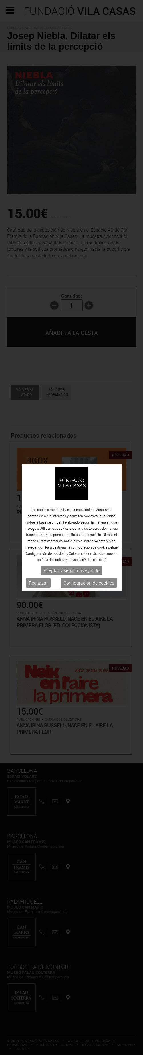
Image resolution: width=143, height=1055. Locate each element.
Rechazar (38, 583)
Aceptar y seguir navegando (72, 570)
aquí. (102, 559)
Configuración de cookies (88, 583)
